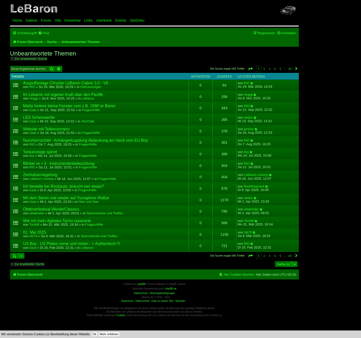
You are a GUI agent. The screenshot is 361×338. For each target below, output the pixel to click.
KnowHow (72, 20)
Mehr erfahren (109, 334)
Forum (46, 20)
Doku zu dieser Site (162, 301)
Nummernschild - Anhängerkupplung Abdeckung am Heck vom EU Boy (85, 140)
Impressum (127, 301)
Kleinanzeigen (90, 87)
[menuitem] (43, 33)
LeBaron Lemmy (41, 179)
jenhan (249, 129)
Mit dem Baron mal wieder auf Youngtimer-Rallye (66, 198)
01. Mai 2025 (34, 232)
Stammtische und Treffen (104, 213)
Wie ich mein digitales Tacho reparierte (57, 221)
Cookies (120, 315)
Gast (32, 110)
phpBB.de (170, 288)
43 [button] (290, 69)
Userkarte (104, 20)
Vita (58, 20)
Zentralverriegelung (40, 175)
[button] (250, 69)
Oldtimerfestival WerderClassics (51, 209)
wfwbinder (36, 213)
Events (120, 20)
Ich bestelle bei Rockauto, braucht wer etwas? (63, 186)
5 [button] (280, 69)
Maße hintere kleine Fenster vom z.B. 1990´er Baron (69, 106)
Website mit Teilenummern (46, 129)
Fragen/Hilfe (91, 110)
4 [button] (275, 69)
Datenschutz (142, 301)
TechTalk (87, 121)
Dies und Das (88, 202)
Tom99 (34, 224)
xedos (248, 117)
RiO (32, 87)
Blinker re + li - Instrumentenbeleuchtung (59, 163)
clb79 (33, 236)
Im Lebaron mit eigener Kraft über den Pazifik (63, 94)
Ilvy (31, 156)
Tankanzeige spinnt (40, 152)
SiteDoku (137, 20)
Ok (94, 334)
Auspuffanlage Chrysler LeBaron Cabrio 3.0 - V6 (65, 83)
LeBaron (88, 98)
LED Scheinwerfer (39, 117)
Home (17, 20)
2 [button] (264, 69)
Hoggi (33, 98)
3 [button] (269, 69)
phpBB (141, 284)
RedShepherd (254, 186)
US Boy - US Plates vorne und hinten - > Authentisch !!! (71, 244)
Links (88, 20)
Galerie (31, 20)
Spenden (180, 301)
